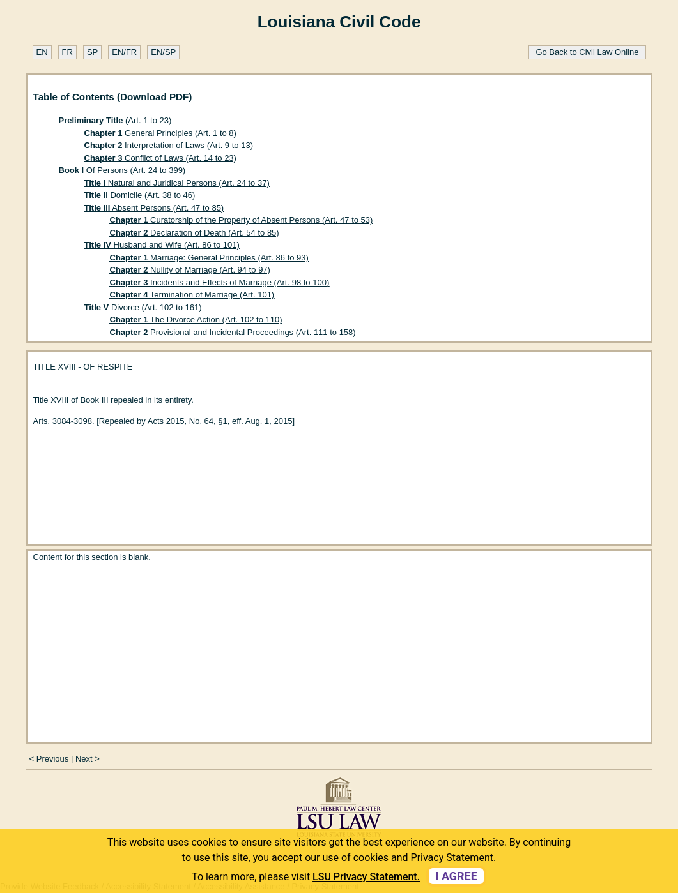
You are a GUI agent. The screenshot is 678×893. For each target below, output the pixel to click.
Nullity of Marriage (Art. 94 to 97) (190, 269)
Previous (52, 758)
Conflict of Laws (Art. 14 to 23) (160, 158)
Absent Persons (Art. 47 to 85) (154, 208)
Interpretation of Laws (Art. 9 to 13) (168, 145)
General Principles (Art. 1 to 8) (160, 133)
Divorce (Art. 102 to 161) (143, 307)
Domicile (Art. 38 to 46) (140, 195)
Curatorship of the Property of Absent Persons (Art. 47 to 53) (241, 220)
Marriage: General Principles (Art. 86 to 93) (209, 257)
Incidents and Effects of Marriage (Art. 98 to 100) (220, 282)
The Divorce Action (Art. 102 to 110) (196, 319)
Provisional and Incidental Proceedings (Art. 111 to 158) (233, 332)
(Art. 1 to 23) (115, 120)
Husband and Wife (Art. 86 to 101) (162, 245)
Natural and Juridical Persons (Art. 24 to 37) (177, 183)
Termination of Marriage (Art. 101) (192, 294)
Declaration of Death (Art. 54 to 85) (194, 232)
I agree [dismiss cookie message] (456, 876)
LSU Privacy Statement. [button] (366, 877)
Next (84, 758)
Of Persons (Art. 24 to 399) (122, 170)
